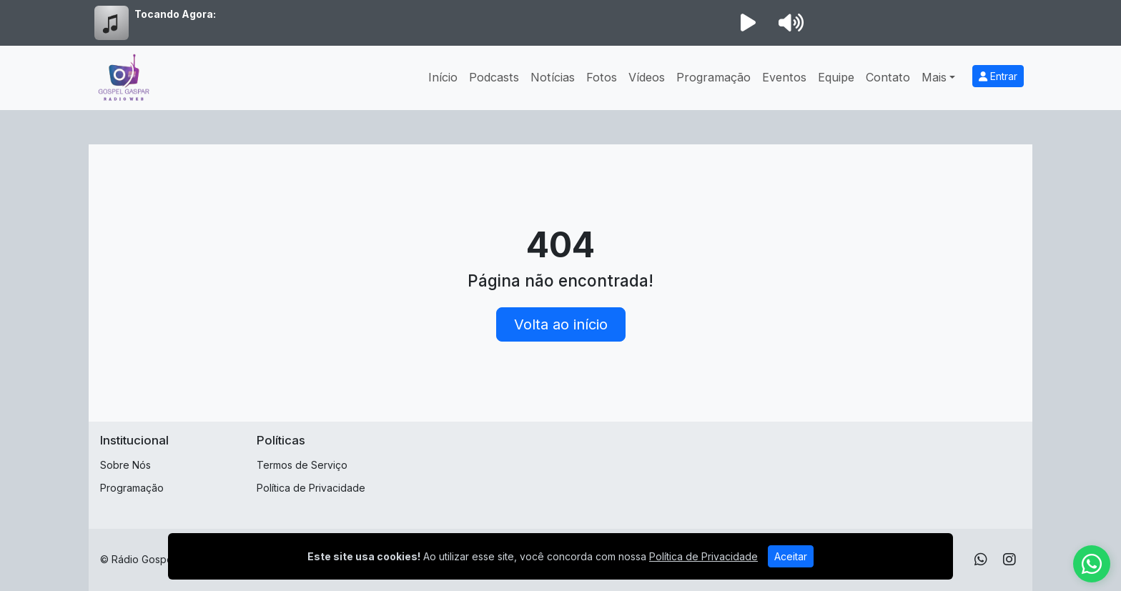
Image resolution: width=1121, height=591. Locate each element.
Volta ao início (561, 324)
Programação (713, 77)
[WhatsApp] (980, 559)
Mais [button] (934, 77)
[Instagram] (1009, 559)
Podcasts (494, 77)
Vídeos (646, 77)
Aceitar (790, 556)
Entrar (998, 76)
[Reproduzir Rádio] (748, 23)
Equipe (836, 77)
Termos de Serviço (302, 465)
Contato (888, 77)
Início (443, 77)
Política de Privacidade (311, 488)
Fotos (601, 77)
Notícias (552, 77)
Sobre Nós (125, 465)
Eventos (784, 77)
